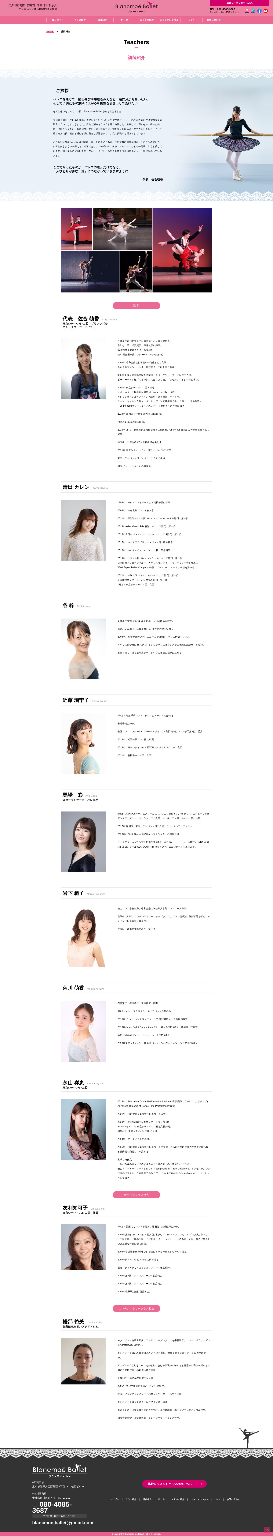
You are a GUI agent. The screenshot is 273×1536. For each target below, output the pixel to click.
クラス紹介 (80, 20)
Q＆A (191, 20)
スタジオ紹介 (147, 20)
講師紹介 (102, 20)
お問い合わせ (214, 20)
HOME (50, 31)
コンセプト (58, 20)
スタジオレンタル (169, 20)
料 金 (124, 20)
